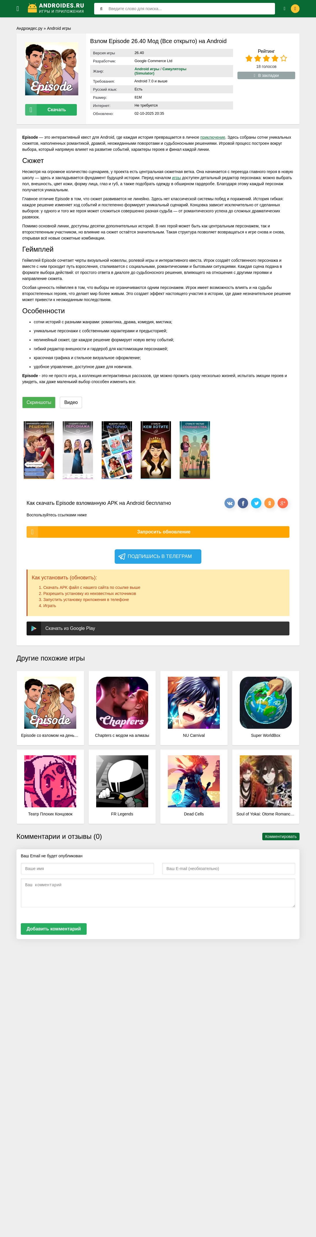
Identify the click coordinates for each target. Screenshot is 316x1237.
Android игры (59, 28)
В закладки (266, 75)
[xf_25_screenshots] (39, 449)
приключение (212, 136)
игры (176, 176)
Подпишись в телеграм (155, 555)
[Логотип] (56, 8)
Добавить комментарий (54, 927)
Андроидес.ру (29, 28)
